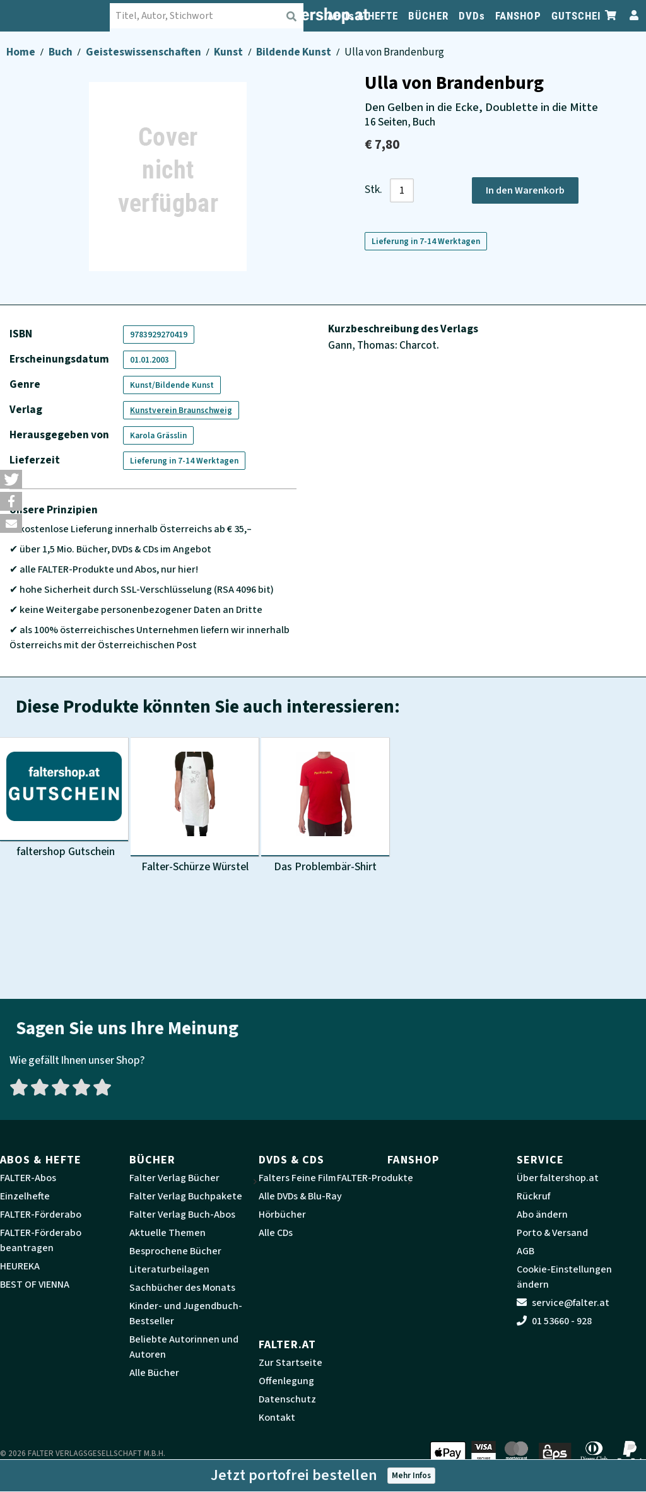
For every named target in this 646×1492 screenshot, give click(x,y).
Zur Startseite (290, 1363)
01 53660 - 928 (554, 1321)
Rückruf (533, 1196)
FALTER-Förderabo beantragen (40, 1240)
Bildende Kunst (294, 52)
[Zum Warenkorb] (611, 15)
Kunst (229, 52)
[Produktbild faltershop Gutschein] (64, 798)
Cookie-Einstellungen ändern (564, 1276)
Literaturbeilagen (169, 1269)
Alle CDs (276, 1233)
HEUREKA (20, 1266)
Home (21, 52)
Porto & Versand (552, 1233)
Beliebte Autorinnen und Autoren (183, 1346)
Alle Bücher (154, 1373)
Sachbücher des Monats (182, 1288)
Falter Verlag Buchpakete (185, 1196)
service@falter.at (563, 1303)
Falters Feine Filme (300, 1178)
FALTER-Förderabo (40, 1214)
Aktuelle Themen (167, 1233)
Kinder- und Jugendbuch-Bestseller (185, 1313)
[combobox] (214, 15)
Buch (61, 52)
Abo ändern (542, 1214)
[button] (11, 479)
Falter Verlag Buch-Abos (182, 1214)
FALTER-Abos (28, 1178)
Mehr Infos (411, 1475)
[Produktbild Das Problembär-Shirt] (325, 807)
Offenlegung (286, 1381)
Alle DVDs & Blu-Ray (300, 1196)
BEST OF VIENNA (34, 1284)
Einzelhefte (25, 1196)
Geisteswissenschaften (144, 52)
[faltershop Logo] (63, 16)
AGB (525, 1251)
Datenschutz (287, 1399)
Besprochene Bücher (175, 1251)
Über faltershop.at (558, 1178)
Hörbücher (282, 1214)
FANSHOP (518, 15)
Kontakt (277, 1418)
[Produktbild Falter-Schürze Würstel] (195, 807)
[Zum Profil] (631, 15)
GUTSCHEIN (580, 15)
